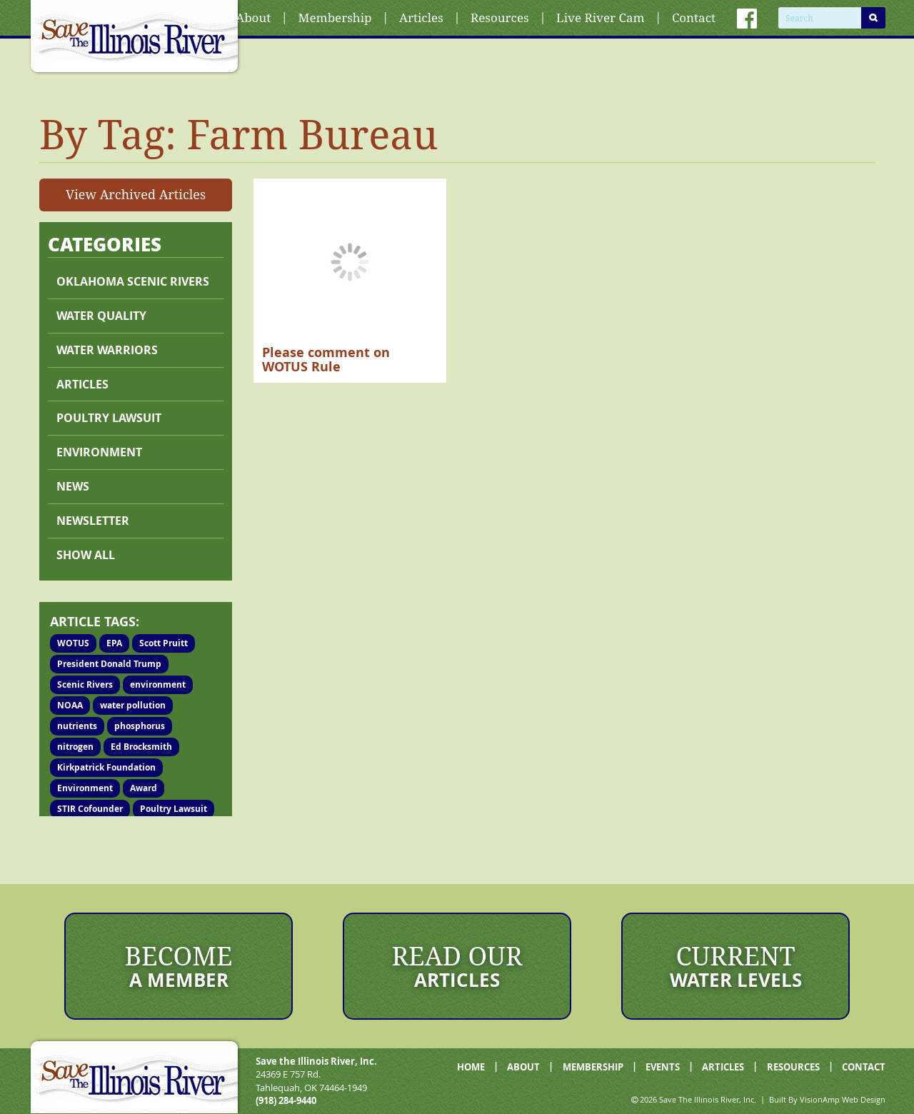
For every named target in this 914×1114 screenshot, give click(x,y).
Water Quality (101, 315)
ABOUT (523, 1066)
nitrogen (75, 747)
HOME (471, 1066)
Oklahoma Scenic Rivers (132, 281)
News (72, 486)
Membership (335, 17)
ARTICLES (723, 1066)
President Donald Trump (109, 664)
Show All (85, 555)
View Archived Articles (136, 194)
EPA (114, 643)
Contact (693, 17)
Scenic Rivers (85, 684)
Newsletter (92, 520)
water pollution (133, 705)
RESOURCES (793, 1066)
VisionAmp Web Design (842, 1099)
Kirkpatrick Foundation (106, 767)
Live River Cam (600, 17)
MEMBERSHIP (593, 1066)
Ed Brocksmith (141, 747)
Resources (500, 17)
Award (143, 788)
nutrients (77, 726)
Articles (421, 17)
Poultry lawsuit (108, 418)
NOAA (70, 705)
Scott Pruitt (163, 643)
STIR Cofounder (90, 809)
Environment (99, 452)
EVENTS (663, 1066)
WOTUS (73, 643)
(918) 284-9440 (286, 1100)
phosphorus (139, 726)
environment (158, 684)
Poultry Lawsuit (173, 809)
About (253, 17)
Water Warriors (107, 350)
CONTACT (863, 1066)
